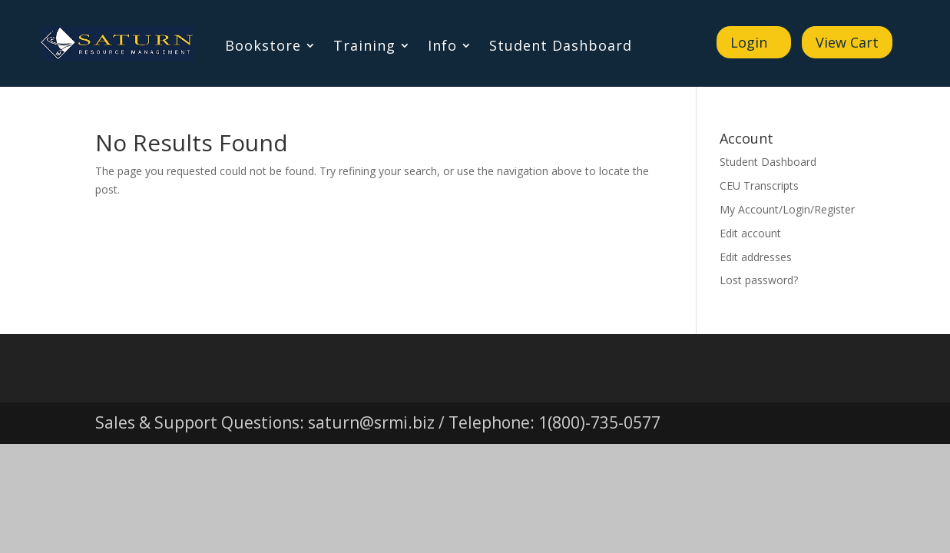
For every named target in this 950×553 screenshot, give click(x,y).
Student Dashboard (560, 47)
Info (442, 47)
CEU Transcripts (759, 185)
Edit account (750, 233)
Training (364, 47)
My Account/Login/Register (787, 209)
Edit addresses (756, 257)
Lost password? (759, 280)
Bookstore (263, 47)
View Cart (847, 42)
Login (748, 42)
